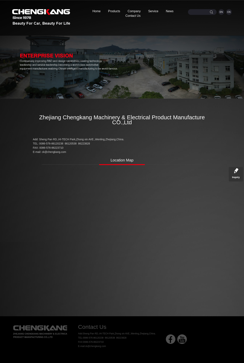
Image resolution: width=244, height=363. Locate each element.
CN (228, 12)
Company (134, 11)
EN (221, 12)
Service (153, 11)
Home (96, 11)
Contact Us (132, 15)
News (169, 11)
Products (114, 11)
